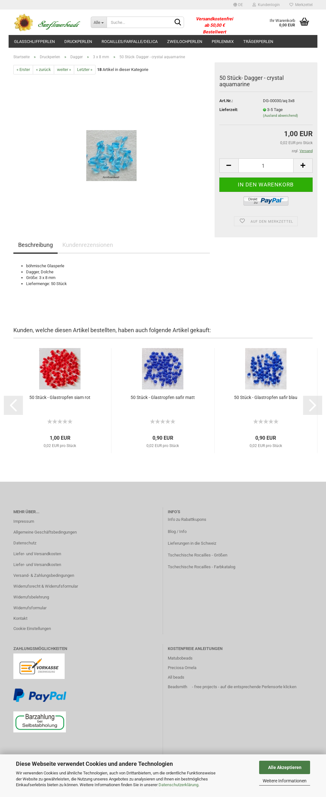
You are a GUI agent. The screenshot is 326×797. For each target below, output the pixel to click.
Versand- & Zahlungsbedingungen (43, 575)
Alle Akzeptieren (284, 767)
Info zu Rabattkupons (187, 519)
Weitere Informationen (285, 780)
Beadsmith (177, 686)
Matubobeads (180, 658)
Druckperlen (78, 41)
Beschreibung (35, 244)
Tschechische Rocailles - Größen (197, 555)
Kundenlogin (266, 5)
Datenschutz (24, 543)
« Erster (23, 69)
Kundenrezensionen (87, 244)
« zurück (43, 69)
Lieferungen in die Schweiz (192, 543)
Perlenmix (223, 41)
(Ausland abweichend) (280, 116)
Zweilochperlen (184, 41)
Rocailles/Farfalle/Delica (130, 41)
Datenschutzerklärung (178, 784)
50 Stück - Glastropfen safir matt (163, 397)
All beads (176, 677)
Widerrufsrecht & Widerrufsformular (45, 586)
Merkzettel (301, 5)
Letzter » (84, 69)
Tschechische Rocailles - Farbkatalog (201, 566)
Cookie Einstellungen (32, 628)
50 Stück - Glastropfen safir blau (265, 397)
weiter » (64, 69)
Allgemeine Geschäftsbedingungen (45, 532)
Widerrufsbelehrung (31, 597)
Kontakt (20, 618)
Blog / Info (177, 531)
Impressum (23, 521)
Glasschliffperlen (34, 41)
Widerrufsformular (29, 607)
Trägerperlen (258, 41)
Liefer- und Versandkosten (37, 553)
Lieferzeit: (228, 109)
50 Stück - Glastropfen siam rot (59, 397)
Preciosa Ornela (182, 667)
